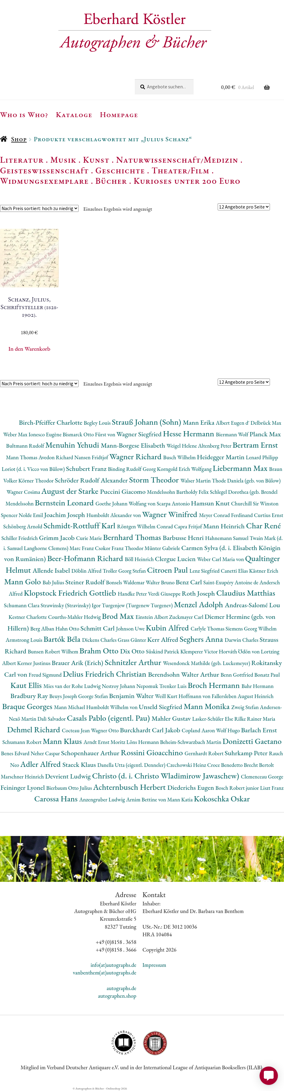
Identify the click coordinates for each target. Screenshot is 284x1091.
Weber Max (15, 434)
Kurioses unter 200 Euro (187, 180)
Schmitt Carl (98, 628)
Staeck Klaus (79, 764)
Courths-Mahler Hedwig (75, 616)
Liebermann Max (241, 468)
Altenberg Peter (215, 445)
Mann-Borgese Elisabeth (134, 445)
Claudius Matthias (245, 592)
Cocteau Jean (76, 730)
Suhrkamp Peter (247, 753)
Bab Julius (53, 582)
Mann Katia (180, 799)
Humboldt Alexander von (114, 515)
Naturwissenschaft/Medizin (177, 159)
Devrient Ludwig (68, 776)
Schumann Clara (22, 605)
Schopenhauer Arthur (91, 753)
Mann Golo (23, 581)
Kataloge (74, 114)
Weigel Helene (182, 445)
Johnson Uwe (131, 628)
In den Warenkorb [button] (29, 349)
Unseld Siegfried (161, 706)
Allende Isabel (52, 570)
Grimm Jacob (57, 537)
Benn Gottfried (237, 674)
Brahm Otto (99, 650)
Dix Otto (133, 651)
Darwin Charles (242, 639)
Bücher (111, 180)
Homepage (119, 114)
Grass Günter (132, 639)
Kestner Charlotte (28, 616)
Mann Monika (207, 706)
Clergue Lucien (176, 558)
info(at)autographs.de (113, 964)
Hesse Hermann (189, 433)
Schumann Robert (22, 741)
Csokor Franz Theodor (119, 548)
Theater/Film (180, 170)
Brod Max (118, 616)
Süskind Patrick (163, 651)
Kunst (96, 159)
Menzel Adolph (199, 604)
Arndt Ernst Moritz (104, 741)
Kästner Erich (263, 570)
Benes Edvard (16, 753)
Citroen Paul (168, 569)
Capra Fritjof (188, 526)
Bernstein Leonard (65, 502)
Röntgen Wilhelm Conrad (145, 526)
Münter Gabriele (163, 548)
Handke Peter (133, 593)
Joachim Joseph (65, 514)
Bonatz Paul (267, 674)
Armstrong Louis (25, 639)
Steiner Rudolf (85, 582)
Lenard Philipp (262, 457)
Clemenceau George (262, 776)
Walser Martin (196, 480)
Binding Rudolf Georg (132, 468)
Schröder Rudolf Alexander (92, 480)
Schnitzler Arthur (134, 662)
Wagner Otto (105, 730)
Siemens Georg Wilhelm (251, 628)
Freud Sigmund (46, 674)
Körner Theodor (36, 480)
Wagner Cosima (23, 491)
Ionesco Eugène (45, 434)
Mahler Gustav (172, 718)
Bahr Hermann (258, 686)
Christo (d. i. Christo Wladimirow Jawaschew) (166, 775)
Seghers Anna (202, 639)
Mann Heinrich (224, 526)
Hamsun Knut (211, 503)
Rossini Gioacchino (153, 752)
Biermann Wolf (232, 434)
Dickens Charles (100, 639)
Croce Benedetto (225, 764)
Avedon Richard (56, 457)
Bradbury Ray (29, 695)
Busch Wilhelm (180, 457)
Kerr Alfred (163, 639)
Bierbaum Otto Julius (69, 787)
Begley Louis (98, 422)
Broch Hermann (215, 685)
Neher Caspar (46, 753)
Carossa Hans (56, 798)
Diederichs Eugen (191, 787)
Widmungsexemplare (44, 180)
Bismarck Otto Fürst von (89, 434)
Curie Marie (89, 538)
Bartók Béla (62, 639)
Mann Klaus (63, 741)
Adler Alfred (41, 764)
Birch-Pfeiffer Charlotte (51, 422)
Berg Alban (42, 628)
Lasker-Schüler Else (213, 718)
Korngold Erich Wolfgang (184, 468)
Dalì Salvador (52, 718)
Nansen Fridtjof (91, 457)
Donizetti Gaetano (252, 741)
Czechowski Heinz (187, 764)
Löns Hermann (143, 741)
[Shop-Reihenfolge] (39, 208)
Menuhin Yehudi (73, 444)
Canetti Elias (235, 570)
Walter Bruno (161, 582)
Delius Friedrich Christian (105, 673)
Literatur (22, 159)
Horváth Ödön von (240, 651)
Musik (63, 159)
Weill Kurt (167, 696)
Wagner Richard (136, 456)
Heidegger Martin (221, 457)
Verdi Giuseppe (165, 593)
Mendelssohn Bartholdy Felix (178, 491)
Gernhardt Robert (205, 753)
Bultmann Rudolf (25, 445)
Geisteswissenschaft (44, 170)
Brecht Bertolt (259, 764)
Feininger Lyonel (23, 787)
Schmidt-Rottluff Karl (80, 525)
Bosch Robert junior (238, 787)
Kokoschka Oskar (222, 798)
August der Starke (70, 491)
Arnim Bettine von (146, 799)
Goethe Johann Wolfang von (126, 503)
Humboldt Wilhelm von (112, 707)
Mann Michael (70, 707)
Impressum (154, 964)
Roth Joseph (199, 593)
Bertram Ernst (255, 444)
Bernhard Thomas (133, 537)
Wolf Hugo (228, 730)
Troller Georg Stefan (125, 570)
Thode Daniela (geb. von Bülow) (246, 480)
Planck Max (265, 434)
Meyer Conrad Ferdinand (226, 515)
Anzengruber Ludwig (102, 799)
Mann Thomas (22, 457)
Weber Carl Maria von (221, 559)
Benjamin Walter (132, 695)
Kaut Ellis (26, 685)
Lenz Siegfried (205, 570)
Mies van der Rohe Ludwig (72, 686)
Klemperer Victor (199, 651)
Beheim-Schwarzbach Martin (191, 741)
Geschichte (120, 170)
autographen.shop (117, 995)
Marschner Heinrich (23, 776)
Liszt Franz (272, 787)
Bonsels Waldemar (126, 582)
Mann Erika (199, 422)
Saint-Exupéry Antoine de (231, 582)
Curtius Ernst (268, 515)
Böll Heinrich (140, 559)
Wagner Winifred (170, 514)
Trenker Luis (173, 686)
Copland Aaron (199, 730)
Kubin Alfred (168, 627)
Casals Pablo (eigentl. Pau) (109, 717)
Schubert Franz (87, 468)
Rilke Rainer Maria (254, 718)
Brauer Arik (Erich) (78, 662)
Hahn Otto (67, 628)
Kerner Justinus (34, 663)
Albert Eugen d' (233, 422)
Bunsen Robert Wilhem (53, 651)
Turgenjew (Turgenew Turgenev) (138, 605)
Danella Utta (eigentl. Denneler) (131, 764)
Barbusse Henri (184, 537)
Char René (263, 525)
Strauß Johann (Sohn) (147, 421)
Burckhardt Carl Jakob (151, 730)
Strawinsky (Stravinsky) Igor (71, 605)
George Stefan (93, 696)
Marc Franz (82, 548)
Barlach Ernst (259, 730)
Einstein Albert (152, 616)
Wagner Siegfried (139, 434)
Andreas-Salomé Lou (252, 605)
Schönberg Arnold (23, 526)
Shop (19, 139)
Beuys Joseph (63, 696)
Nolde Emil (31, 515)
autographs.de (121, 988)
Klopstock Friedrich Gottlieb (71, 592)
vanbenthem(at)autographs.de (104, 972)
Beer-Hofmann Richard (86, 558)
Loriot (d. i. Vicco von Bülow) (34, 468)
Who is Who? (24, 114)
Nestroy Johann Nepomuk (130, 686)
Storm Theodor (154, 479)
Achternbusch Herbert (130, 787)
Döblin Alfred (86, 570)
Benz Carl (189, 582)
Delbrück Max (266, 422)
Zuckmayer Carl (187, 616)
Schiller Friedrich (20, 538)
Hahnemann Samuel (227, 538)
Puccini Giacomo (123, 491)
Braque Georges (28, 706)
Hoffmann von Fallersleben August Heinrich (226, 696)
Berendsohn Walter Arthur (184, 674)
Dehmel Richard (34, 729)
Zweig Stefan (245, 707)
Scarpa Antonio (174, 503)
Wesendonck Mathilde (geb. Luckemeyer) (207, 663)
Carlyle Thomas (207, 628)
